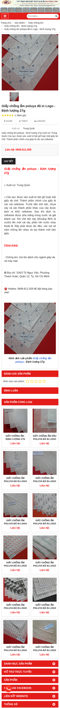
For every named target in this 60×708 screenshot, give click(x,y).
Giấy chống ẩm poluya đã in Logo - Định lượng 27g (15, 481)
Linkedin (39, 121)
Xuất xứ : (16, 128)
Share (8, 121)
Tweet (23, 121)
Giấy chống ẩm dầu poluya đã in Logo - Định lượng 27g (44, 439)
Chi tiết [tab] (8, 161)
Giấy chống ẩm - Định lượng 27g (15, 437)
